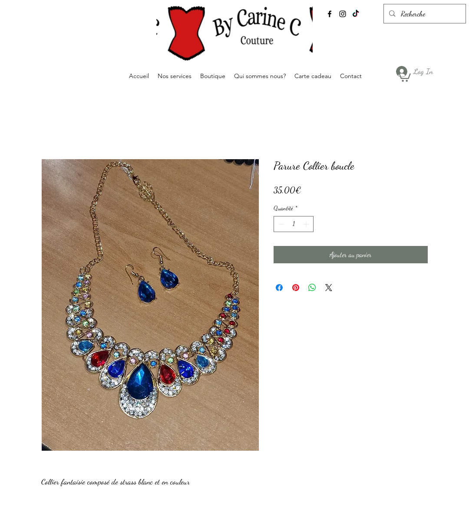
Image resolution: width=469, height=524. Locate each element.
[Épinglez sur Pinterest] (296, 287)
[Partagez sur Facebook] (279, 287)
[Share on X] (329, 287)
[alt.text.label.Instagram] (342, 14)
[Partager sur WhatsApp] (312, 287)
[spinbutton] (293, 224)
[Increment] (306, 224)
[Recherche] (424, 13)
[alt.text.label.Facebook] (329, 14)
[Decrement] (280, 224)
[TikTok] (355, 14)
